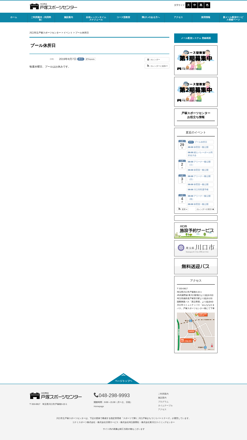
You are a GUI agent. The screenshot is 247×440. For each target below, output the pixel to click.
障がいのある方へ (151, 17)
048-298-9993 (112, 395)
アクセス (178, 17)
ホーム (13, 17)
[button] (157, 66)
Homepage (99, 406)
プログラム (163, 401)
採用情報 (205, 17)
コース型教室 (123, 17)
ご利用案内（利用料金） (41, 18)
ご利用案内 (163, 394)
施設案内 (68, 17)
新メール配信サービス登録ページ (233, 18)
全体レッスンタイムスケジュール (96, 18)
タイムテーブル (165, 405)
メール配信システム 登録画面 (196, 38)
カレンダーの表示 (205, 209)
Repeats (90, 59)
